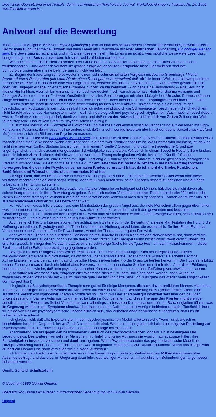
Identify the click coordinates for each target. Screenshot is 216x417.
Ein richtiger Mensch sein (69, 138)
